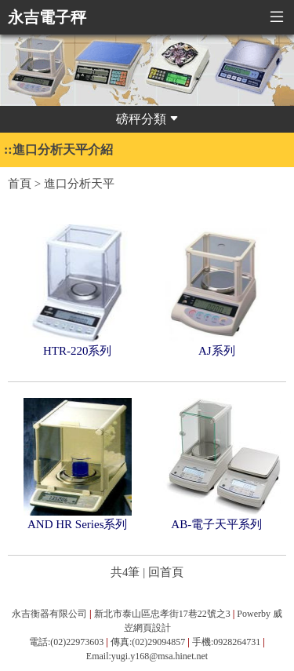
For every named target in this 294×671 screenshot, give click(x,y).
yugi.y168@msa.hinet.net (159, 656)
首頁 (19, 183)
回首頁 (165, 572)
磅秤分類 (147, 119)
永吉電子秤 (47, 17)
